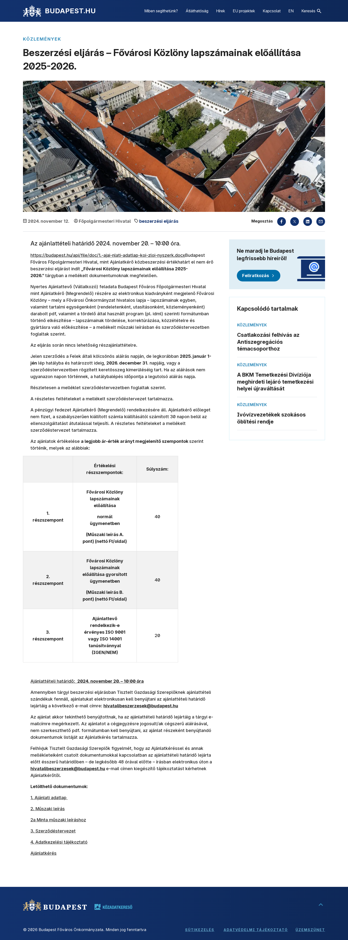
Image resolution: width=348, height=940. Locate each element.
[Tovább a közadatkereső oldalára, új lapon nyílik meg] (113, 907)
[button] (311, 11)
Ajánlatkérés (43, 853)
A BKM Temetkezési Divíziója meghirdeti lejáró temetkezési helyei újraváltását (275, 382)
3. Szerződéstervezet (53, 830)
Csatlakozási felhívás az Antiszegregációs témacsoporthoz (268, 342)
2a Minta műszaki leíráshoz (58, 819)
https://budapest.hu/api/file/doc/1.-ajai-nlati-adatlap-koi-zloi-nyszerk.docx (107, 255)
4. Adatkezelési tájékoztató (58, 842)
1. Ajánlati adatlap (49, 797)
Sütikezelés (199, 930)
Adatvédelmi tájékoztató (256, 930)
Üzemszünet (310, 930)
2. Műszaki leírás (47, 808)
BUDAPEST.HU (70, 11)
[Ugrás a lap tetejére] (320, 905)
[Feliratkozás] (258, 275)
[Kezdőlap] (32, 11)
